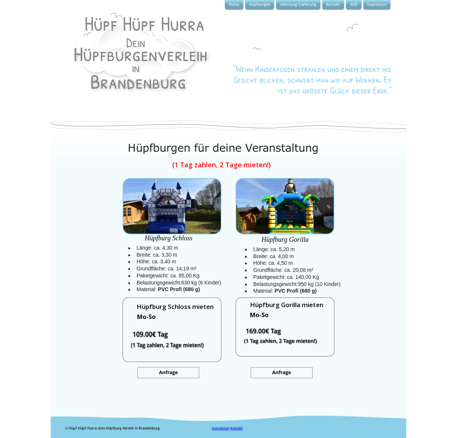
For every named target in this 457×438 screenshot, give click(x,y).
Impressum (220, 428)
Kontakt (236, 428)
